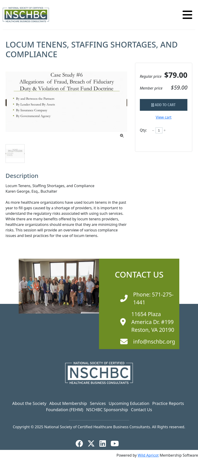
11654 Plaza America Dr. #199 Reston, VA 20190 (152, 322)
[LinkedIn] (104, 443)
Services (98, 403)
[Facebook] (81, 443)
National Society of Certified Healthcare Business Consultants (97, 426)
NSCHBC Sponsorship (107, 409)
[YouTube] (117, 443)
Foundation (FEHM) (64, 409)
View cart (163, 117)
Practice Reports (168, 403)
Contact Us (141, 409)
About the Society (29, 403)
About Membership (68, 403)
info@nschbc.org (154, 341)
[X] (93, 443)
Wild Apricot (148, 455)
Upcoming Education (129, 403)
